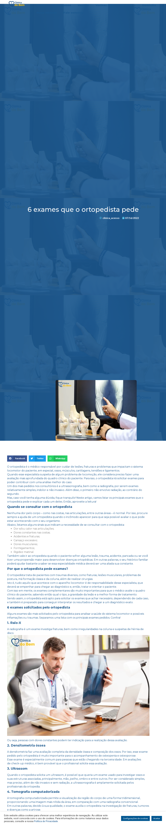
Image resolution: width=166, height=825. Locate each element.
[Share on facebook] (17, 458)
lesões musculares (110, 575)
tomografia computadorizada (29, 798)
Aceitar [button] (156, 818)
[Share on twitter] (37, 458)
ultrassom (57, 774)
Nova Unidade (46, 12)
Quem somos (61, 5)
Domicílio (149, 5)
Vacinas (83, 5)
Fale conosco (73, 12)
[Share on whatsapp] (57, 458)
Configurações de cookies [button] (135, 818)
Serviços (128, 5)
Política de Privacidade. (46, 821)
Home (40, 5)
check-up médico (22, 763)
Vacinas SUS (104, 5)
